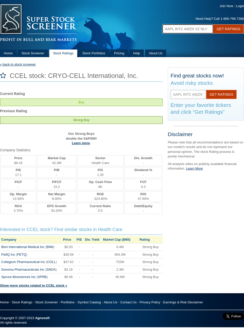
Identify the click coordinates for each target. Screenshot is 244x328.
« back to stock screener (18, 64)
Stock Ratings (63, 53)
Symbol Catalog (89, 302)
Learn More (194, 168)
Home (8, 53)
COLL (51, 262)
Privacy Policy (150, 302)
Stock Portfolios (93, 53)
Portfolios (67, 302)
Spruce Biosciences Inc (18, 277)
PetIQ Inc (8, 254)
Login (240, 6)
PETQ (21, 254)
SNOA (51, 269)
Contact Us (128, 302)
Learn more (81, 143)
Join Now (226, 6)
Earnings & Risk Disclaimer (183, 302)
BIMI (50, 247)
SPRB (42, 277)
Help (136, 53)
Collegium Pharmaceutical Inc (23, 262)
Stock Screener (33, 53)
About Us (155, 53)
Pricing (119, 53)
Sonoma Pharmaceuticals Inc (22, 269)
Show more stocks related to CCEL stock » (33, 285)
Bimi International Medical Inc (22, 247)
